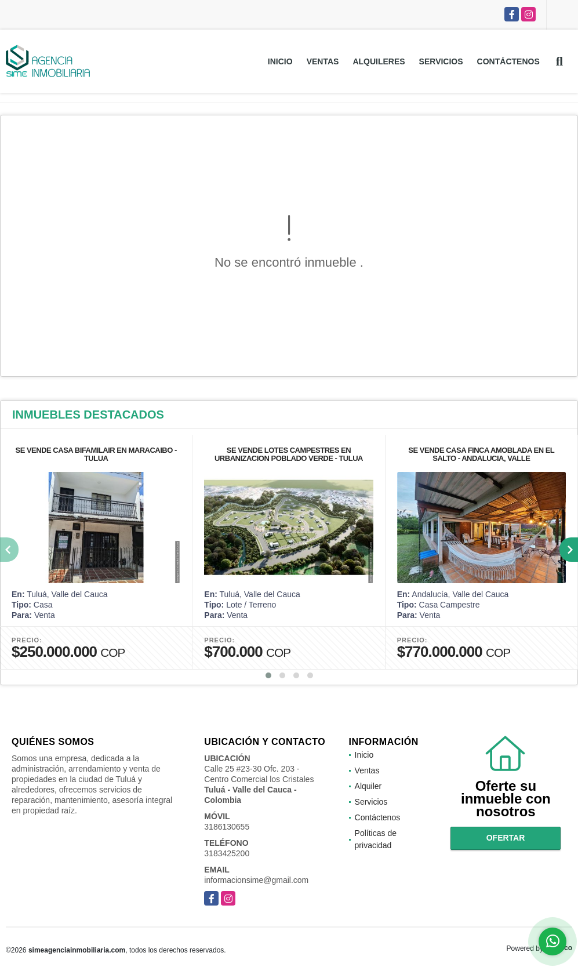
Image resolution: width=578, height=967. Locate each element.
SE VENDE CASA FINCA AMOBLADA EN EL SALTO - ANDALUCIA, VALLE (481, 454)
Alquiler (368, 786)
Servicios (441, 61)
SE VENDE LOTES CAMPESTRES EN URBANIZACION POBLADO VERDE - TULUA (289, 454)
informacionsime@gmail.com (256, 880)
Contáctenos (508, 61)
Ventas (323, 61)
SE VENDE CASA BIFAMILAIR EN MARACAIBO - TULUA (96, 454)
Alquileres (378, 61)
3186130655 (226, 826)
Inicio (280, 61)
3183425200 (226, 853)
